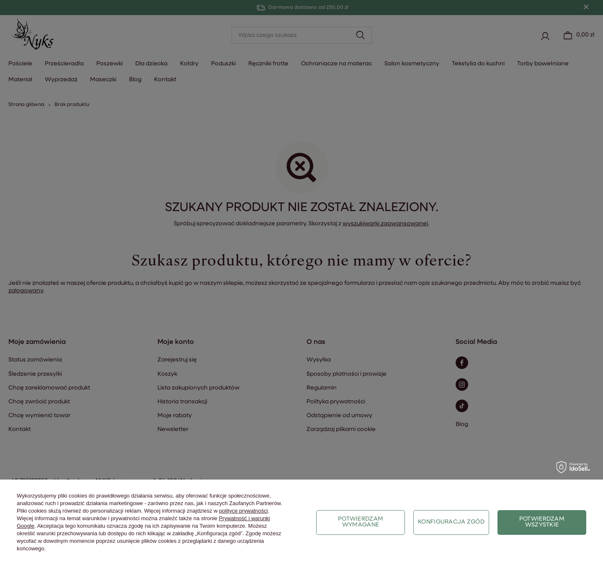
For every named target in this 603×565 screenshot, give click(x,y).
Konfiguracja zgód (451, 522)
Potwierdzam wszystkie (541, 522)
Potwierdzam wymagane (360, 522)
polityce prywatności (243, 511)
